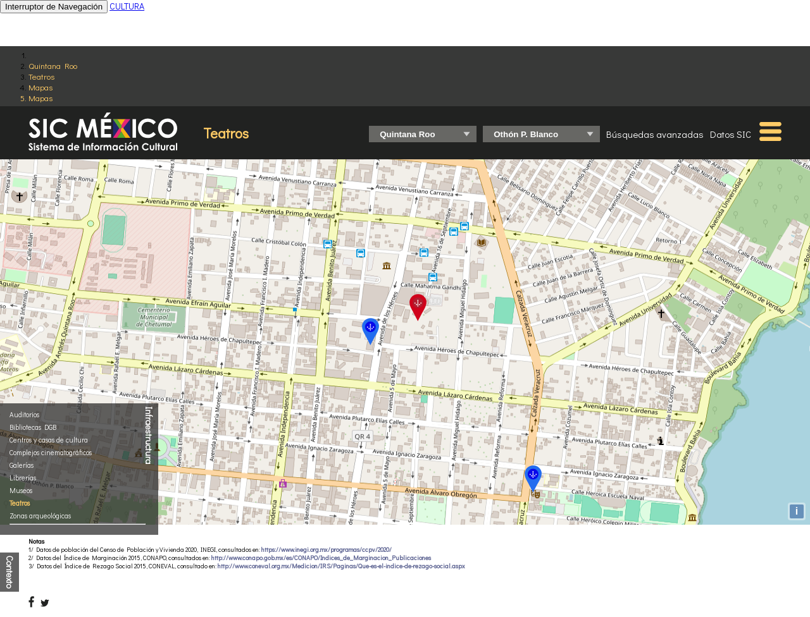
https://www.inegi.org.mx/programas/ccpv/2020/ (326, 550)
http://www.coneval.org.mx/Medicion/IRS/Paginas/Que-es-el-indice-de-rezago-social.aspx (341, 566)
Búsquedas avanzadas (655, 134)
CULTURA (126, 6)
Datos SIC (730, 134)
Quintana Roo (52, 65)
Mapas (40, 87)
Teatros (41, 76)
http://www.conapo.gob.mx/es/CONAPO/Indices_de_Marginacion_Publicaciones (321, 558)
